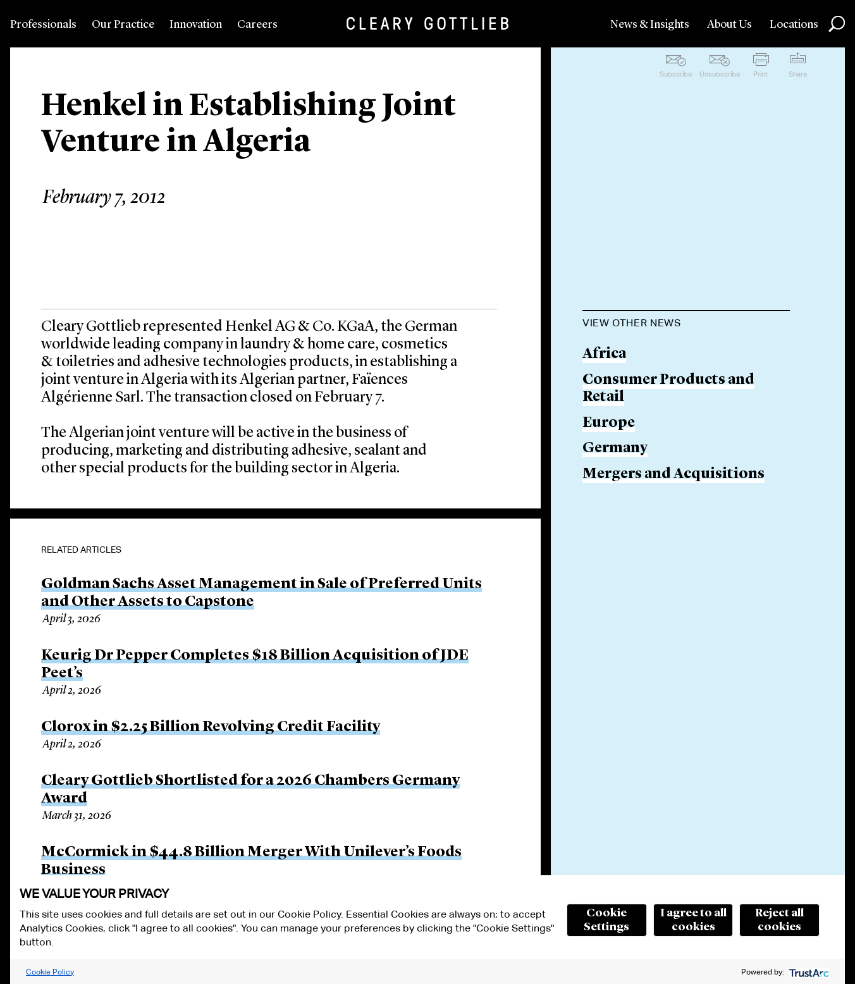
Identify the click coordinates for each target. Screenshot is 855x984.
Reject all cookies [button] (779, 920)
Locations (794, 24)
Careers (257, 24)
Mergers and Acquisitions (673, 474)
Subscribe (676, 74)
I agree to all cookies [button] (693, 920)
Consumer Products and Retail (668, 389)
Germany (615, 448)
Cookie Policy (50, 971)
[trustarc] (808, 971)
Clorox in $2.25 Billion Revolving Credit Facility (210, 727)
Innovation (195, 24)
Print (760, 74)
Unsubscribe (719, 74)
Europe (608, 423)
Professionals (43, 24)
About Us (729, 24)
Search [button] (836, 24)
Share (798, 74)
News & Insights (649, 24)
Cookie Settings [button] (606, 920)
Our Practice (123, 24)
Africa (604, 354)
